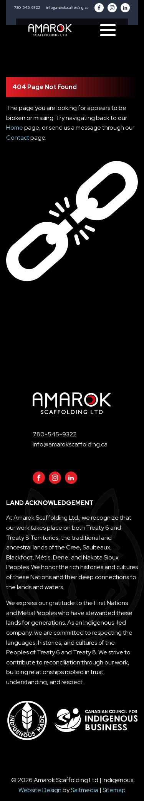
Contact (17, 138)
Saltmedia (84, 790)
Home (14, 127)
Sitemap (114, 790)
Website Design (39, 790)
